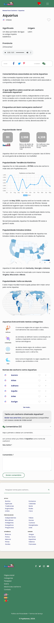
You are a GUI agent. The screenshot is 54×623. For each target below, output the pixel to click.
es (6, 597)
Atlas (13, 380)
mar (8, 361)
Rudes (31, 509)
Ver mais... (27, 407)
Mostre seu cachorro (12, 587)
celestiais (8, 340)
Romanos (32, 537)
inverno (8, 350)
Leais (30, 528)
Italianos (32, 542)
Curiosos (32, 523)
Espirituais (8, 504)
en (6, 594)
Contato (7, 589)
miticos (8, 329)
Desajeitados (33, 525)
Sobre (6, 584)
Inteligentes (9, 523)
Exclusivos (32, 501)
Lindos (7, 511)
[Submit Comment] (14, 475)
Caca (31, 511)
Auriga (14, 401)
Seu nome (7, 445)
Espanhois (32, 539)
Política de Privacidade (19, 614)
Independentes (10, 518)
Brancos (8, 534)
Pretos (7, 537)
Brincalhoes (9, 520)
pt (6, 600)
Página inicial (9, 575)
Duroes (31, 520)
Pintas (7, 542)
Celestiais (32, 504)
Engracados (9, 509)
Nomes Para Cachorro (10, 10)
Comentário (8, 455)
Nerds (31, 506)
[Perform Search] (49, 490)
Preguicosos (9, 528)
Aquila (14, 391)
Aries (13, 396)
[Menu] (47, 4)
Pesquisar (8, 581)
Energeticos (9, 525)
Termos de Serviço (36, 614)
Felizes (31, 518)
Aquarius (21, 10)
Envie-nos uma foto (13, 418)
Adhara (14, 385)
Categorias (8, 578)
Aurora (14, 375)
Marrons (8, 539)
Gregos (31, 534)
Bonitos (7, 501)
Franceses (32, 544)
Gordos (7, 544)
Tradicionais (9, 506)
